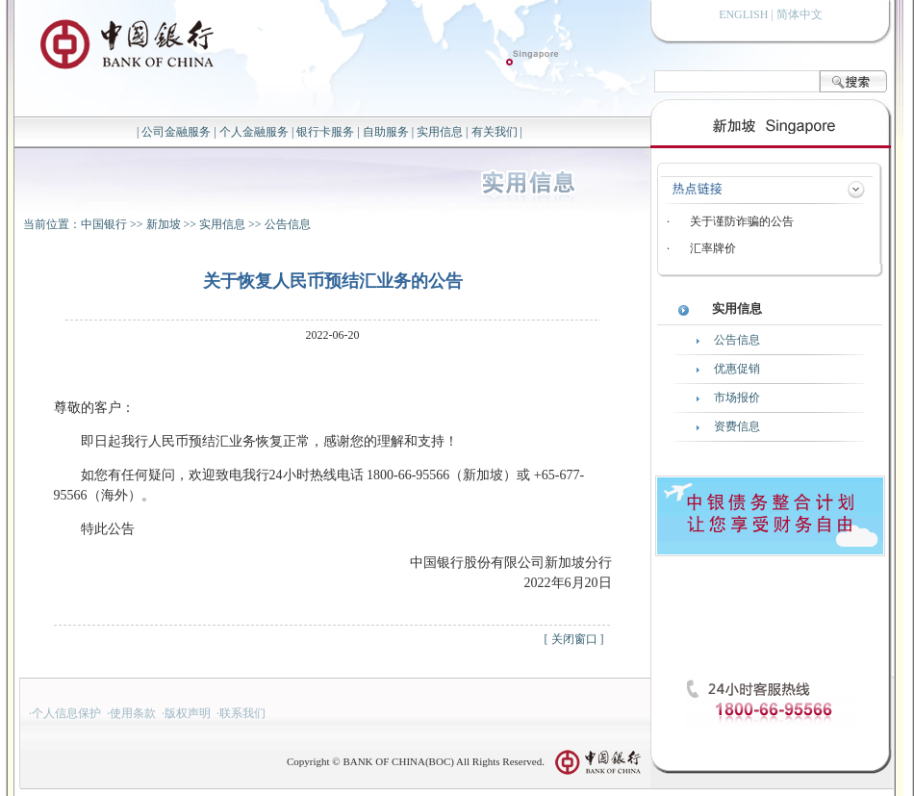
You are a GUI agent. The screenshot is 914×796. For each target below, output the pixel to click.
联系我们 (242, 713)
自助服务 (386, 132)
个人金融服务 (254, 132)
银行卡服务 (325, 132)
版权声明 (188, 713)
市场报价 (737, 397)
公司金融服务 (176, 132)
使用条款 (133, 713)
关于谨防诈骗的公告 (742, 221)
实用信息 (440, 132)
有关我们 (494, 132)
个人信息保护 (66, 713)
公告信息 (288, 224)
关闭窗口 (574, 639)
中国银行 (104, 224)
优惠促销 (737, 368)
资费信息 (737, 426)
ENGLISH (743, 14)
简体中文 (799, 14)
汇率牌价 (713, 248)
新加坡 (163, 224)
